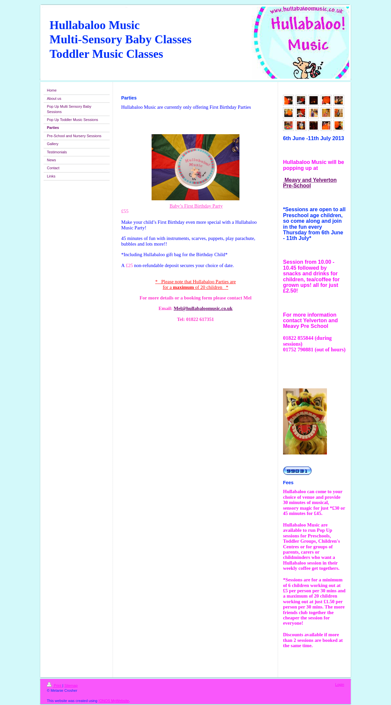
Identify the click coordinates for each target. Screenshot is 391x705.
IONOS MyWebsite (113, 701)
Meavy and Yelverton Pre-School (310, 182)
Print (54, 685)
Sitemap (71, 685)
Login (339, 684)
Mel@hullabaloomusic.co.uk (203, 308)
